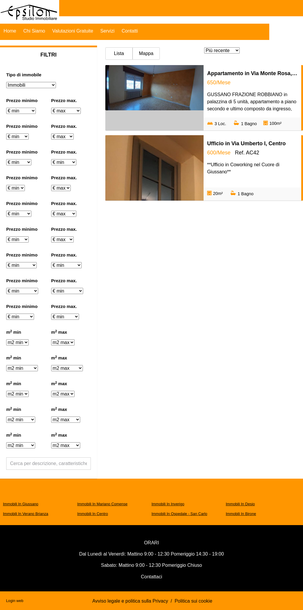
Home (10, 30)
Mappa (146, 53)
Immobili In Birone (241, 513)
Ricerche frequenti (28, 490)
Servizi (107, 30)
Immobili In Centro (92, 513)
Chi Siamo (34, 30)
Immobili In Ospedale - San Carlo (179, 513)
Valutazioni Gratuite (72, 30)
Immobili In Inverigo (168, 504)
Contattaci (151, 576)
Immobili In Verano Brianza (25, 513)
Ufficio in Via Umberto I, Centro (246, 143)
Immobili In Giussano (20, 504)
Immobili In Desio (240, 504)
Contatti (130, 30)
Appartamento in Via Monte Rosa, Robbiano (252, 73)
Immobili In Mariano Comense (102, 504)
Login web (14, 600)
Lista (119, 53)
